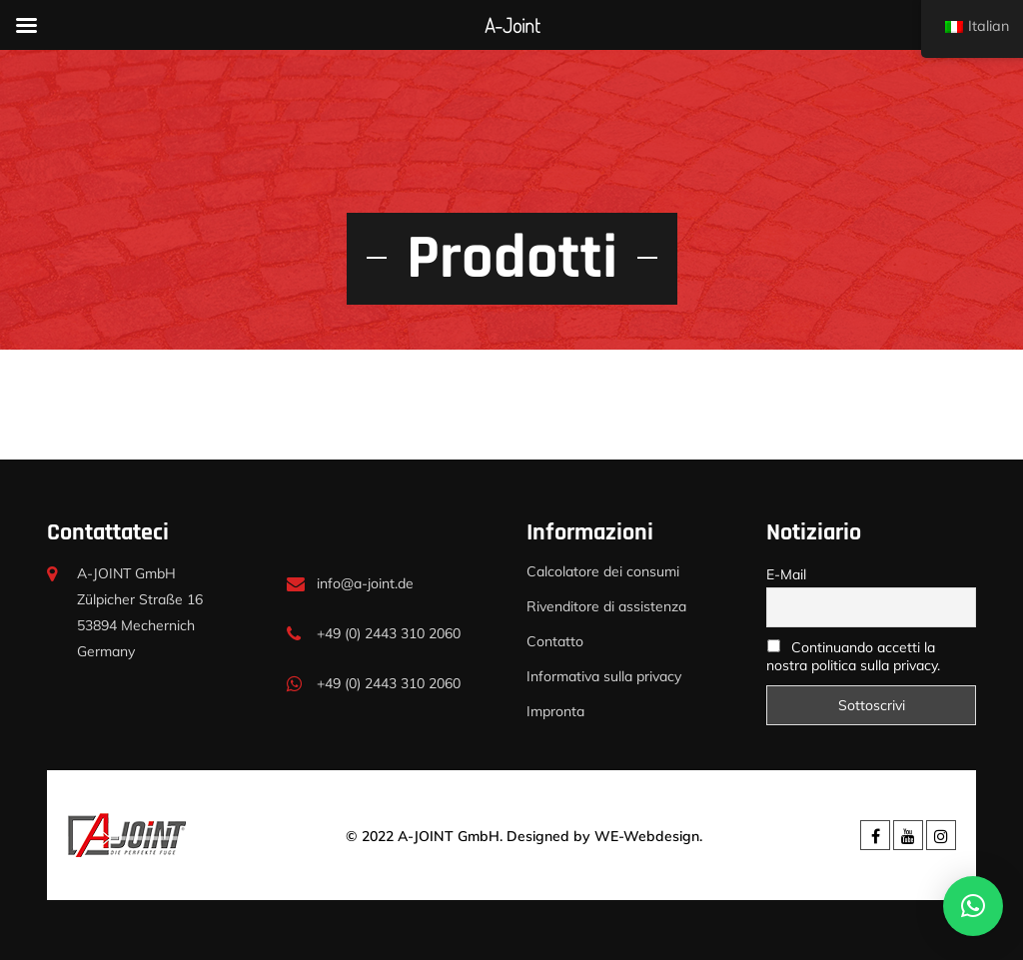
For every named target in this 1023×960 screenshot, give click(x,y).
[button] (973, 906)
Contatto (554, 641)
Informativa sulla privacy (603, 676)
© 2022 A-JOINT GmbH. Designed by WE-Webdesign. (524, 836)
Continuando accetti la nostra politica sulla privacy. (853, 656)
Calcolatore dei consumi (602, 571)
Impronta (555, 711)
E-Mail (786, 574)
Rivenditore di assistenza (606, 606)
